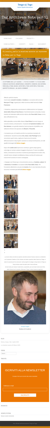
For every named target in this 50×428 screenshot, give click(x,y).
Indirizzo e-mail (9, 386)
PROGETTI (30, 38)
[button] (25, 250)
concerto (28, 84)
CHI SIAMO (19, 38)
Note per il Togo (24, 86)
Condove (34, 84)
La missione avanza (6, 345)
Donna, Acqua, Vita (6, 342)
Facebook (4, 406)
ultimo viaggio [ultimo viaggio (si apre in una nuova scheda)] (21, 143)
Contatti (22, 44)
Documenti (42, 44)
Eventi (32, 82)
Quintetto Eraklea (9, 88)
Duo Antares (42, 84)
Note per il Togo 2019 (36, 86)
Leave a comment (22, 88)
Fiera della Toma (8, 86)
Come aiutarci (9, 44)
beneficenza (20, 84)
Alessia (19, 82)
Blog (31, 44)
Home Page (8, 38)
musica (16, 86)
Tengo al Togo (25, 5)
